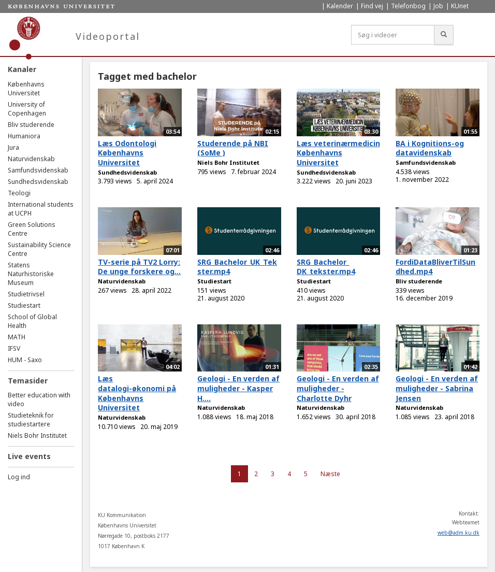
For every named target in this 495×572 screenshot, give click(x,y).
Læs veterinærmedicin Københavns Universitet (338, 152)
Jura (13, 147)
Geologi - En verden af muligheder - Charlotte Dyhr (338, 388)
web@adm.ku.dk (458, 532)
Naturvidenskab (31, 158)
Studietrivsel (26, 294)
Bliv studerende (31, 124)
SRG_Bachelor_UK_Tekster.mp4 (237, 267)
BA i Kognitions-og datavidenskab (430, 148)
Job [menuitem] (438, 6)
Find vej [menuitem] (372, 6)
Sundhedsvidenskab (38, 181)
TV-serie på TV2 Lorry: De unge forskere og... (139, 267)
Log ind (19, 477)
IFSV (14, 348)
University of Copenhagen (27, 109)
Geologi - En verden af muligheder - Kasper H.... (238, 388)
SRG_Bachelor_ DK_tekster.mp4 (326, 267)
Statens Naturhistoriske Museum (31, 274)
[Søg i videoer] (392, 35)
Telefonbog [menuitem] (408, 6)
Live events (29, 456)
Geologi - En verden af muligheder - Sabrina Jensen (437, 388)
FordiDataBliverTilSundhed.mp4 (435, 267)
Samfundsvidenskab (38, 170)
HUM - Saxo (25, 359)
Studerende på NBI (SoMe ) (232, 148)
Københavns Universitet (26, 88)
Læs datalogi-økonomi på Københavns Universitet (137, 393)
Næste (330, 473)
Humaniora (24, 136)
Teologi (19, 193)
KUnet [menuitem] (460, 6)
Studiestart (24, 305)
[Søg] (444, 35)
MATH (16, 337)
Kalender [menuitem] (340, 6)
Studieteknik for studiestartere (31, 419)
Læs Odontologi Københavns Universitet (127, 152)
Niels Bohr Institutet (37, 435)
